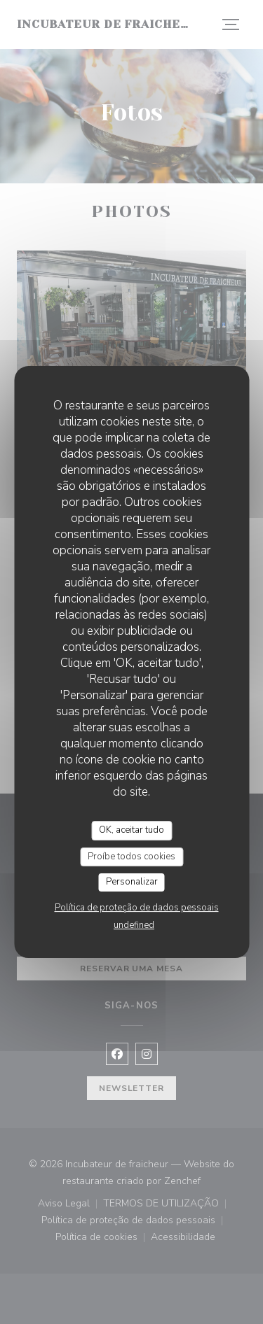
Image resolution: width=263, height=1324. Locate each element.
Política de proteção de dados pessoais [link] (137, 907)
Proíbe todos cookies (131, 856)
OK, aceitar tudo (131, 830)
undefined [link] (134, 925)
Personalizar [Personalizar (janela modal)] (132, 881)
